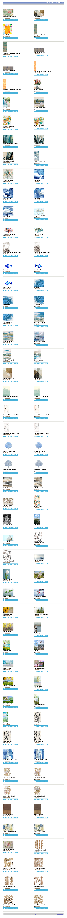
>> (35, 914)
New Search (60, 914)
